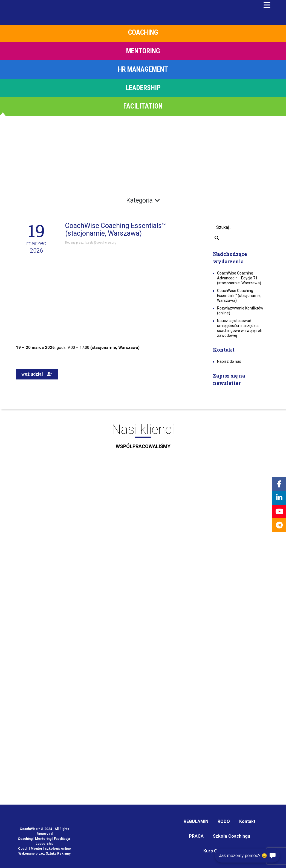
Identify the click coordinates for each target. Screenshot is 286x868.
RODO (224, 821)
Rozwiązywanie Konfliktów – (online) (242, 310)
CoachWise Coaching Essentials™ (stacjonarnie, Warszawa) (239, 295)
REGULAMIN (196, 821)
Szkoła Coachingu (231, 836)
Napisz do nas (229, 361)
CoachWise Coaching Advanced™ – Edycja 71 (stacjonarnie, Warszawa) (239, 278)
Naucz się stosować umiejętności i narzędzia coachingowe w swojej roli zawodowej (239, 328)
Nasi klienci (143, 438)
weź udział (36, 374)
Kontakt (247, 821)
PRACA (196, 836)
